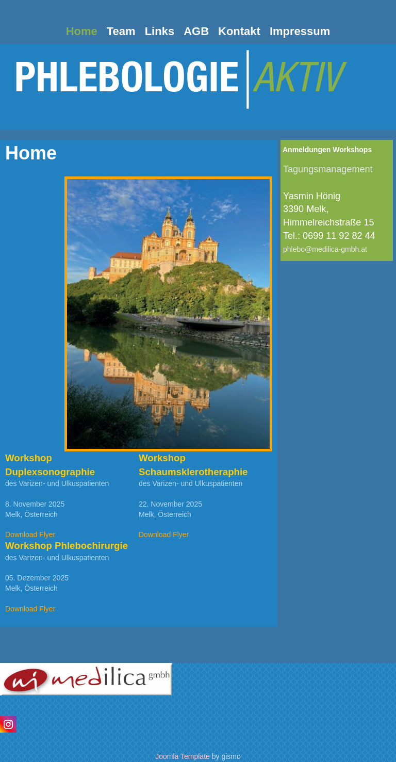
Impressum (300, 31)
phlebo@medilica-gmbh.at (325, 249)
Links (159, 31)
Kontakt (239, 31)
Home (81, 31)
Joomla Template (182, 756)
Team (121, 31)
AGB (196, 31)
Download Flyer (30, 534)
